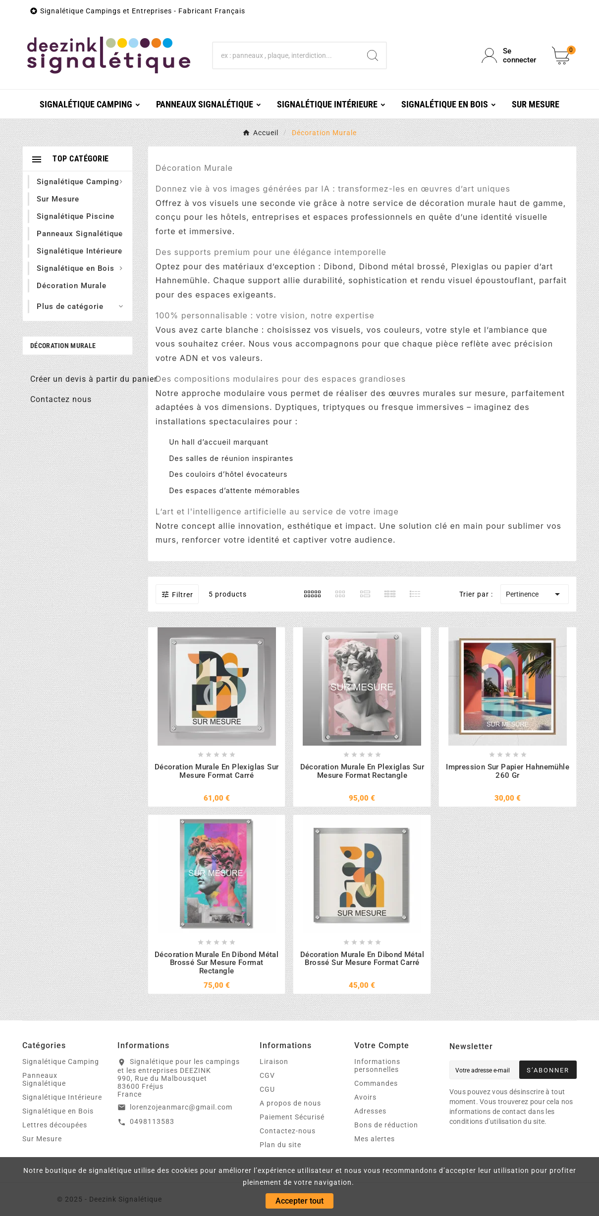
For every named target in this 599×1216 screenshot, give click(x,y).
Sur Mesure (42, 1139)
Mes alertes (374, 1139)
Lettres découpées (54, 1125)
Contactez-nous (288, 1131)
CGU (267, 1089)
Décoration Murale (63, 346)
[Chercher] (286, 55)
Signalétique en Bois (58, 1111)
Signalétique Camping (60, 1061)
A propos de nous (290, 1103)
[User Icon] (511, 55)
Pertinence (534, 594)
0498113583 (152, 1121)
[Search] (372, 55)
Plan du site (280, 1145)
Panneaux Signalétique (44, 1079)
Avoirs (365, 1097)
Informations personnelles (377, 1065)
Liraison (274, 1061)
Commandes (376, 1083)
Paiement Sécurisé (292, 1117)
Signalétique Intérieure (62, 1097)
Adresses (370, 1111)
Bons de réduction (386, 1125)
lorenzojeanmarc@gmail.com (181, 1107)
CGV (267, 1075)
